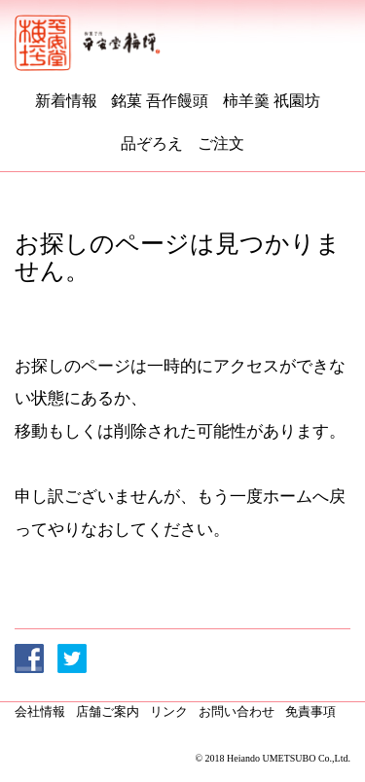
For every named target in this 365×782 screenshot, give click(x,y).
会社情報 (40, 711)
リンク (169, 711)
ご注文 (221, 143)
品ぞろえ (152, 143)
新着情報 (66, 100)
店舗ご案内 (107, 711)
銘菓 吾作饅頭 (159, 100)
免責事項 (310, 711)
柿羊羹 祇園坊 (271, 100)
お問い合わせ (236, 711)
